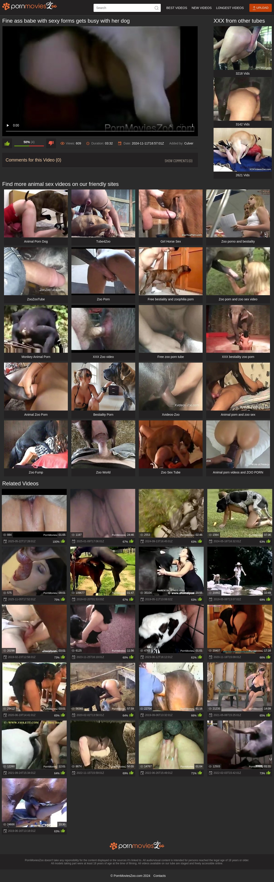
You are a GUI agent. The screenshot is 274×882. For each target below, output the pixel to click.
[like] (7, 143)
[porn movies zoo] (29, 5)
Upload (260, 8)
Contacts (159, 876)
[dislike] (51, 143)
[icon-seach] (157, 8)
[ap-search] (127, 8)
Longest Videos (230, 8)
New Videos (202, 8)
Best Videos (176, 8)
